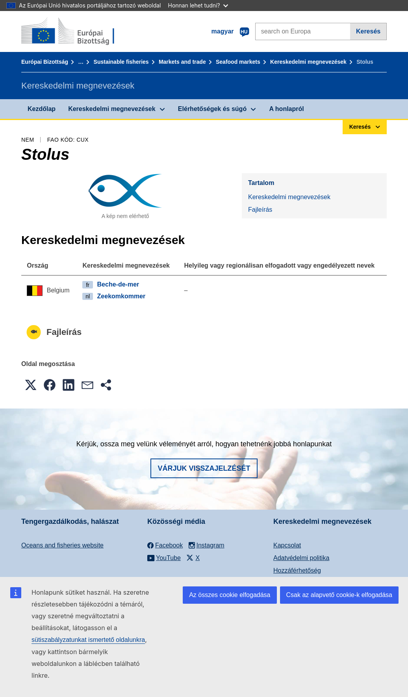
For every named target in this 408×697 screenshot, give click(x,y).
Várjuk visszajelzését (204, 468)
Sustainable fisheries (121, 62)
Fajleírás (260, 209)
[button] (31, 385)
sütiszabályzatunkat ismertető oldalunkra (88, 639)
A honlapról (286, 108)
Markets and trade (182, 62)
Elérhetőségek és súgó (212, 108)
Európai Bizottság (44, 62)
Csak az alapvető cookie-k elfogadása (339, 595)
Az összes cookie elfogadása (229, 595)
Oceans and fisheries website (62, 545)
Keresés (368, 31)
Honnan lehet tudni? (198, 5)
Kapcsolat (287, 545)
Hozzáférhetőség (297, 570)
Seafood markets (238, 62)
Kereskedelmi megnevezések (308, 62)
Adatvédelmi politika (301, 558)
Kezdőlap (42, 108)
